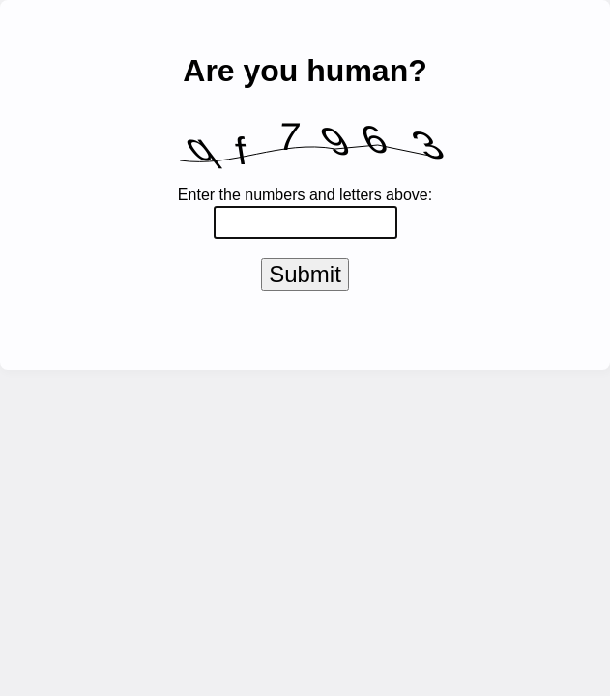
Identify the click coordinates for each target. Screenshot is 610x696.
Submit (305, 278)
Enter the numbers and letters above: (305, 195)
